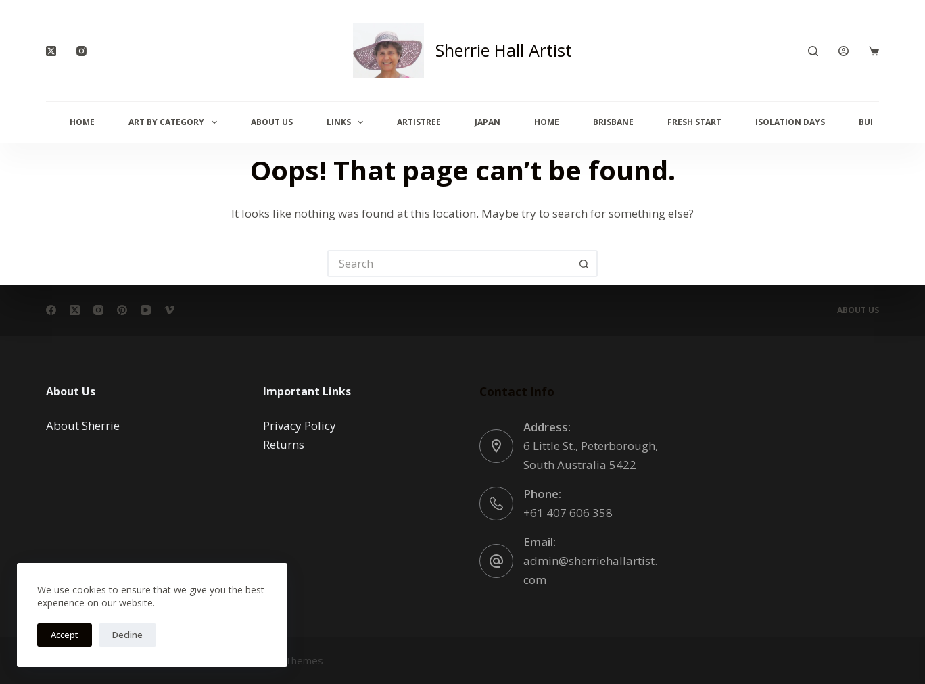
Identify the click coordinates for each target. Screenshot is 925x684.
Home (82, 122)
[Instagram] (81, 51)
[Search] (813, 51)
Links (348, 122)
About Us (272, 122)
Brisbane (613, 122)
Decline (127, 635)
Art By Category (175, 122)
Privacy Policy (299, 425)
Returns (283, 444)
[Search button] (584, 263)
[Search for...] (449, 263)
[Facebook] (51, 310)
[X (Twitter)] (51, 51)
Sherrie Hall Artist (503, 50)
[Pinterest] (122, 310)
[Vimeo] (169, 310)
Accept (64, 635)
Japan (487, 122)
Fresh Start (694, 122)
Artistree (419, 122)
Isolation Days (790, 122)
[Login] (843, 51)
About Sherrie (83, 425)
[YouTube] (146, 310)
